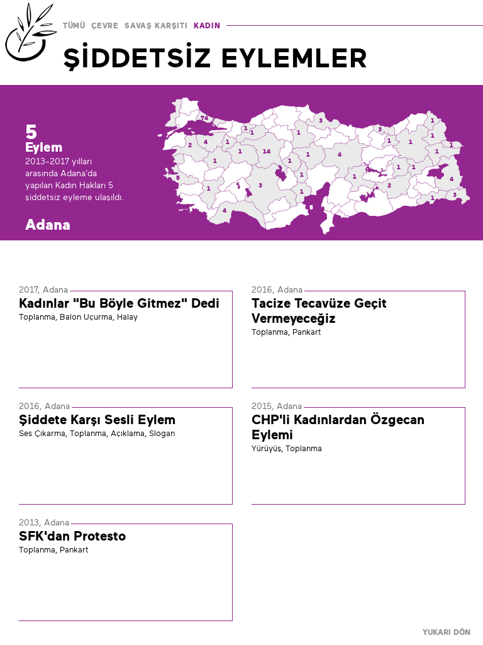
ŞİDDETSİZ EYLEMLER (215, 58)
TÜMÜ (74, 25)
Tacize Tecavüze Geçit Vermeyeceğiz (319, 311)
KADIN (207, 25)
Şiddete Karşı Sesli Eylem (97, 419)
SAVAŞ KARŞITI (156, 25)
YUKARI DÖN (446, 632)
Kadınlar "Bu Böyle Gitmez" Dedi (119, 303)
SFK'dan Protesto (72, 536)
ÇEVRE (104, 25)
